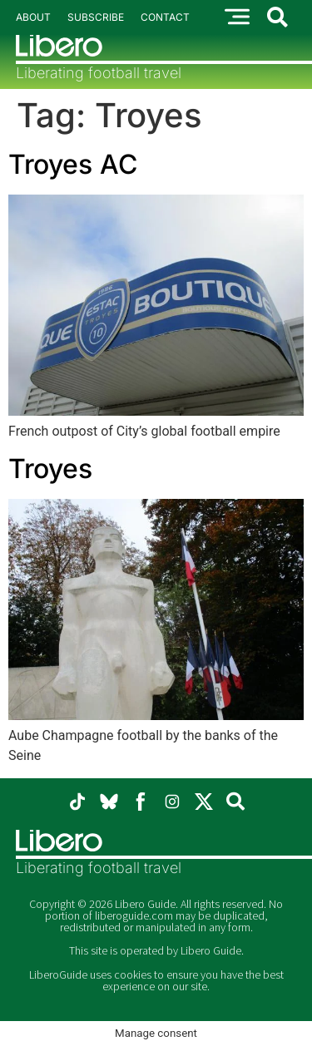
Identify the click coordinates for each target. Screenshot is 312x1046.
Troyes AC (72, 164)
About (33, 17)
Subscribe (95, 17)
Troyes (50, 468)
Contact (165, 17)
